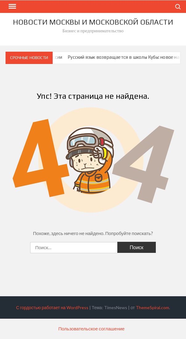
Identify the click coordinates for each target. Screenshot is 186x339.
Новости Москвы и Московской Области (93, 22)
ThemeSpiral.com (152, 307)
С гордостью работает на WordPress (52, 307)
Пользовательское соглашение (92, 328)
